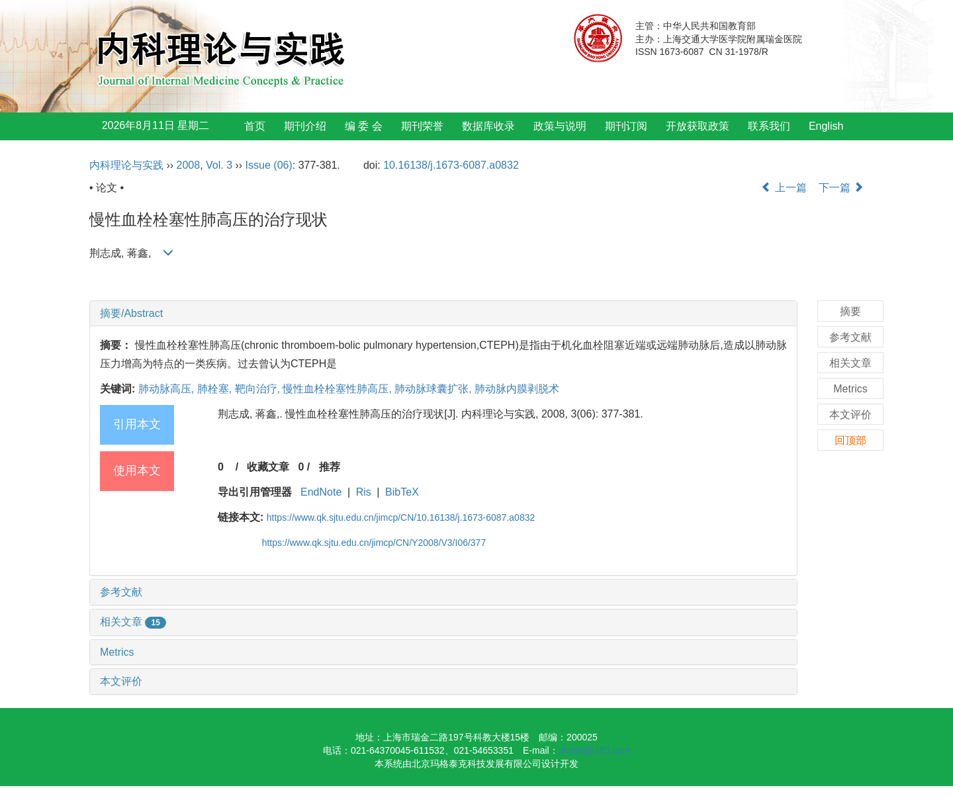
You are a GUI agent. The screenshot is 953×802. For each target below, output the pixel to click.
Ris (363, 492)
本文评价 (121, 681)
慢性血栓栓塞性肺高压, (338, 388)
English (826, 126)
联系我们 (769, 126)
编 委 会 (364, 126)
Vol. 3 (219, 165)
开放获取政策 (697, 126)
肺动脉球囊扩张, (434, 388)
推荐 (329, 466)
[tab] (443, 313)
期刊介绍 (305, 126)
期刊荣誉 (422, 126)
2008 (189, 165)
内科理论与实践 (126, 165)
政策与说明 (559, 126)
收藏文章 (268, 466)
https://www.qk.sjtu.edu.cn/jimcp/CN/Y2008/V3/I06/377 (374, 542)
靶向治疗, (259, 388)
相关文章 (133, 621)
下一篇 (841, 187)
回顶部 (850, 440)
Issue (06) (269, 165)
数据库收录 (488, 126)
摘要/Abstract (131, 313)
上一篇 (783, 187)
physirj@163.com (594, 750)
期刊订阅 (626, 126)
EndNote (320, 492)
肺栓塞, (216, 388)
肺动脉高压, (167, 388)
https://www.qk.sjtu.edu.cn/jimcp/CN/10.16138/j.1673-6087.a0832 (401, 517)
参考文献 (121, 592)
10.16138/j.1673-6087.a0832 (451, 165)
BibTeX (402, 492)
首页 (254, 126)
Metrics (117, 652)
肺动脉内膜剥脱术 (517, 388)
